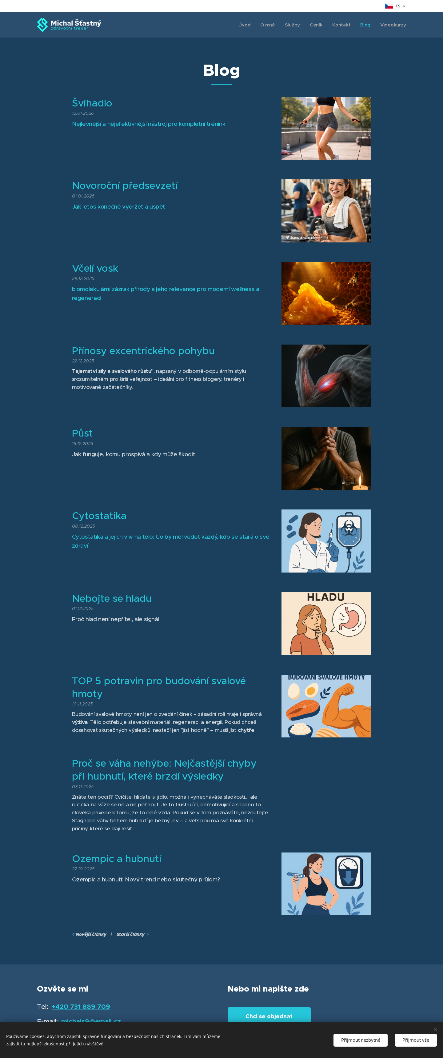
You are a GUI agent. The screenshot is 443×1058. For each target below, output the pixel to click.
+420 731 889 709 (81, 1006)
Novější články (91, 934)
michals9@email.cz (91, 1021)
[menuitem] (242, 25)
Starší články (131, 934)
